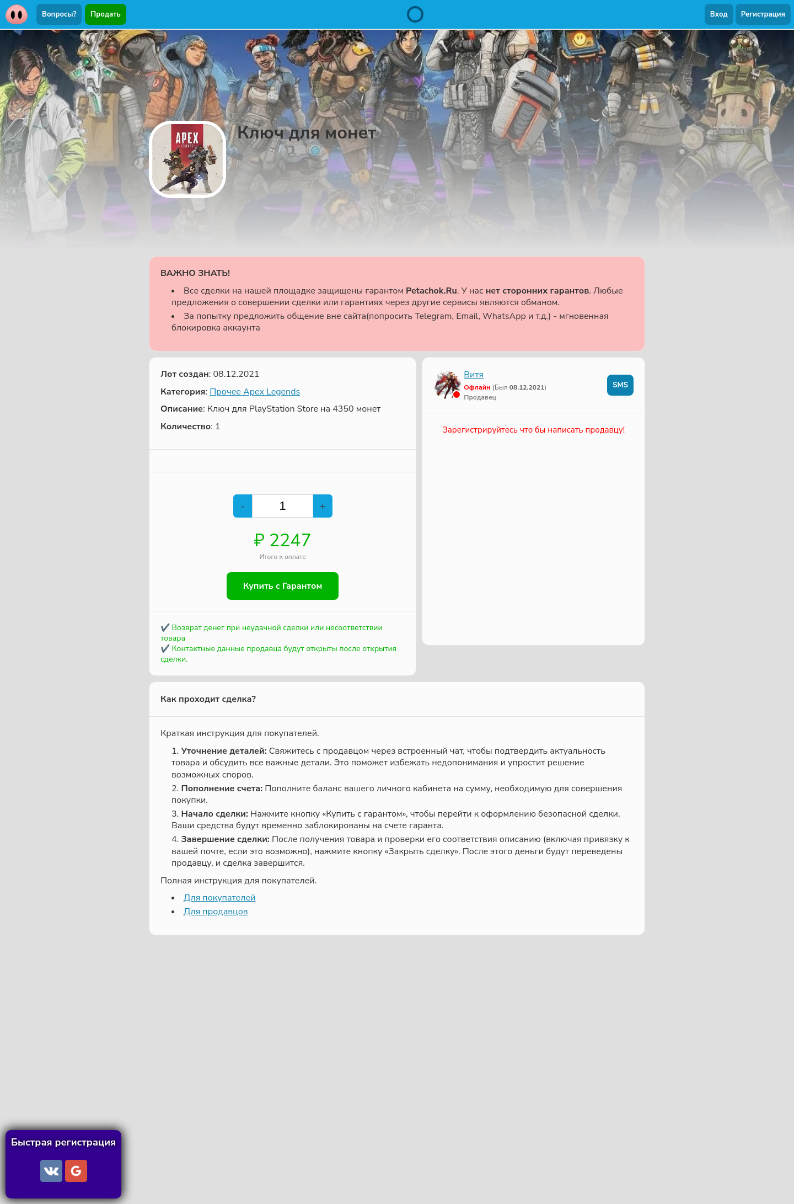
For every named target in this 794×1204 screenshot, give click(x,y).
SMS (620, 385)
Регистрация (763, 14)
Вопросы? (59, 14)
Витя (474, 375)
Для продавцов (216, 911)
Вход (719, 14)
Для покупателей (219, 898)
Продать (105, 14)
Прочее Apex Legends (255, 392)
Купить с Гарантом (283, 586)
